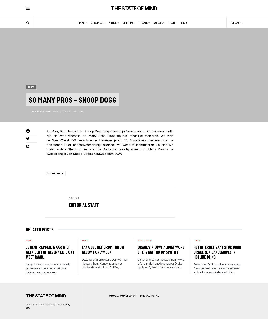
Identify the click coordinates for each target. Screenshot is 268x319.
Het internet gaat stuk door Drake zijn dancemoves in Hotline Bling (217, 252)
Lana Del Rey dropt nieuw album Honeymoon (103, 249)
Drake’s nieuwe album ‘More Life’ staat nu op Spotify (161, 249)
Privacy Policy (149, 295)
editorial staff (84, 205)
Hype (140, 240)
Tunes (31, 86)
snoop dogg (55, 173)
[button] (28, 8)
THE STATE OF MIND (134, 8)
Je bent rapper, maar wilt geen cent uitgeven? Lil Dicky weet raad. (50, 252)
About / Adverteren (122, 295)
